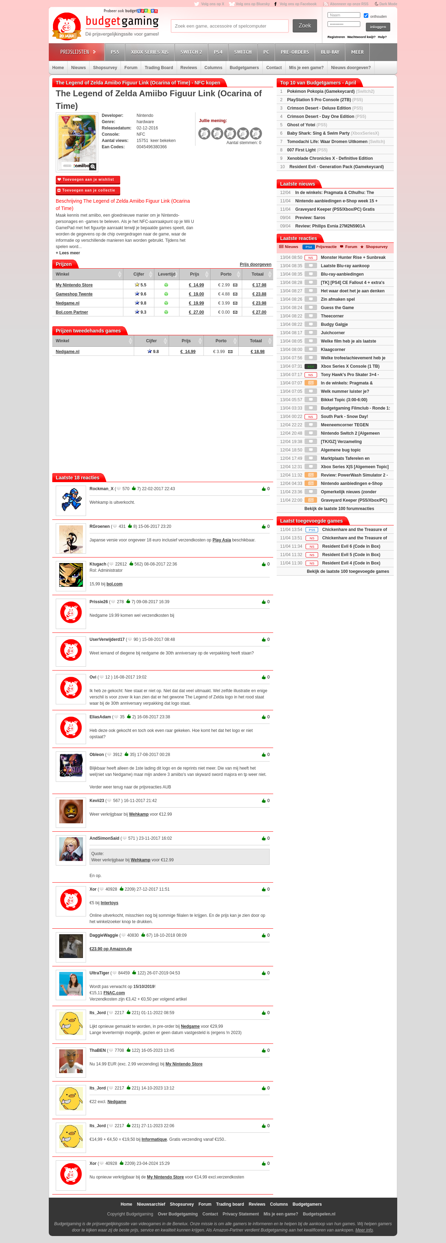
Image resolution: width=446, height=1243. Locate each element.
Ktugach (98, 564)
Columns (213, 67)
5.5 (140, 285)
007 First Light (307, 150)
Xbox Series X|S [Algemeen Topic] (347, 466)
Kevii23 (97, 800)
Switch (244, 51)
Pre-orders (296, 51)
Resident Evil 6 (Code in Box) (351, 546)
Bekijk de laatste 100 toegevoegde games (348, 571)
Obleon (97, 754)
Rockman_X (102, 488)
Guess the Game (329, 307)
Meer (358, 51)
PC (267, 51)
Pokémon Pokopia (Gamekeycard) (331, 91)
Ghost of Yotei (307, 124)
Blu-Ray (331, 51)
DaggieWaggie (104, 935)
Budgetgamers (244, 67)
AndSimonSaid (104, 838)
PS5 (116, 51)
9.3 (140, 312)
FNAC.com (114, 992)
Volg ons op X (212, 4)
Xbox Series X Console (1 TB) (342, 366)
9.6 (140, 294)
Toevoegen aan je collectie (86, 190)
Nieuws (78, 67)
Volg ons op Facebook (298, 4)
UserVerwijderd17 (107, 639)
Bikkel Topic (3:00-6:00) (336, 399)
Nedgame (190, 1026)
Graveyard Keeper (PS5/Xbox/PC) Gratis (335, 209)
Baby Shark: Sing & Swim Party (333, 133)
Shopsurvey (105, 67)
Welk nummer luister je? (337, 391)
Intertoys (109, 902)
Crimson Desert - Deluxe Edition (325, 108)
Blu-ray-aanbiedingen (334, 274)
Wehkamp (138, 814)
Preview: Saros (310, 217)
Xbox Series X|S (151, 51)
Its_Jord (98, 1012)
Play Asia (222, 540)
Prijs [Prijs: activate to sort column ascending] (194, 274)
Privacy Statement (241, 1214)
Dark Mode (388, 4)
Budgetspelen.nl (319, 1214)
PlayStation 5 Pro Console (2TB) (325, 99)
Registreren (336, 37)
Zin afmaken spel (330, 299)
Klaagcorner (325, 349)
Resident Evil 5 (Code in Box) (351, 554)
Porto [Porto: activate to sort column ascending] (226, 274)
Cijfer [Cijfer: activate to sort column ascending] (138, 274)
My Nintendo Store (184, 1064)
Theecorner (324, 316)
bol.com (115, 584)
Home (58, 67)
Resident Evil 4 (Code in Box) (351, 563)
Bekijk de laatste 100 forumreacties (339, 508)
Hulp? (382, 37)
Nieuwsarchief (151, 1204)
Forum (130, 67)
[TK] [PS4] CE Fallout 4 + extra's (345, 282)
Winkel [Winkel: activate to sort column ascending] (62, 274)
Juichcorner (325, 332)
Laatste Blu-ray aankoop (337, 265)
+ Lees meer (68, 252)
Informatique (154, 1139)
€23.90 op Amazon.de (111, 948)
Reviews (188, 67)
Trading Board (159, 67)
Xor (93, 889)
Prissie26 (99, 601)
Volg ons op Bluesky (253, 4)
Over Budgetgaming (178, 1214)
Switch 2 (192, 51)
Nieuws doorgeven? (351, 67)
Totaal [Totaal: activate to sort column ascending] (257, 274)
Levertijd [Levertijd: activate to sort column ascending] (166, 274)
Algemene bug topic (333, 450)
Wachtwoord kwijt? (361, 37)
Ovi (93, 677)
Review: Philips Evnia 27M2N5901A (330, 226)
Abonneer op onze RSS (349, 4)
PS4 (219, 51)
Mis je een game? (306, 67)
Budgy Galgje (326, 324)
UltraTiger (99, 973)
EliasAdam (100, 716)
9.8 (140, 303)
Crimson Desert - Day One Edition (326, 116)
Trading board (230, 1204)
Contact (274, 67)
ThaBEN (98, 1050)
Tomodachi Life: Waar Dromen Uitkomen (336, 141)
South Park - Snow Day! (336, 416)
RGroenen (100, 526)
